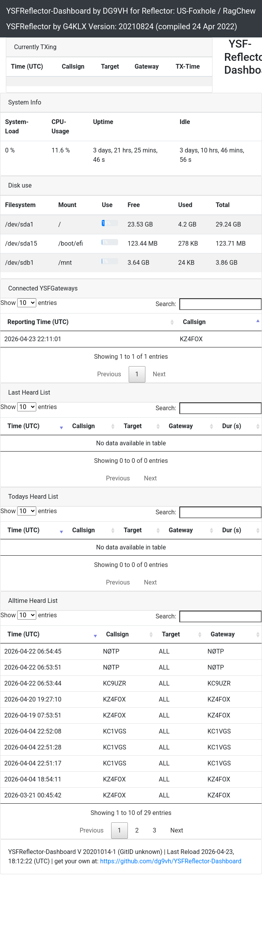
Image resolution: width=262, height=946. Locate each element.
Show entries (28, 302)
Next (159, 374)
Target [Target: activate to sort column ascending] (133, 426)
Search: (209, 304)
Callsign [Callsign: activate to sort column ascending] (83, 426)
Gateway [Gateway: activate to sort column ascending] (181, 426)
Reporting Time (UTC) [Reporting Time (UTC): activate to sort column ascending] (38, 322)
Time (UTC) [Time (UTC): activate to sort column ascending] (23, 426)
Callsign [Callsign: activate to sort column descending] (194, 322)
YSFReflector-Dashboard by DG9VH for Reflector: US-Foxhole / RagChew (131, 11)
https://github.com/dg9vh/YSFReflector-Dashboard (171, 861)
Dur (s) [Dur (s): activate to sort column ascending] (231, 426)
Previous (109, 374)
